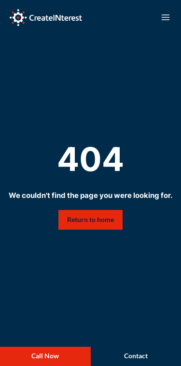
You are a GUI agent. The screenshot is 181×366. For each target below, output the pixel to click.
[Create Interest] (46, 17)
